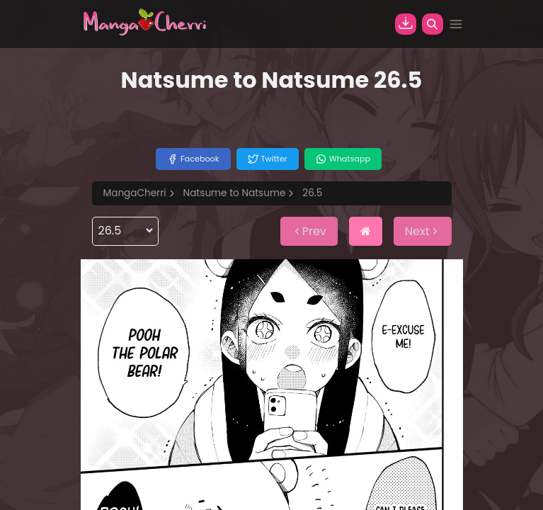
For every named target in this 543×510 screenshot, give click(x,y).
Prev (309, 231)
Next (423, 231)
